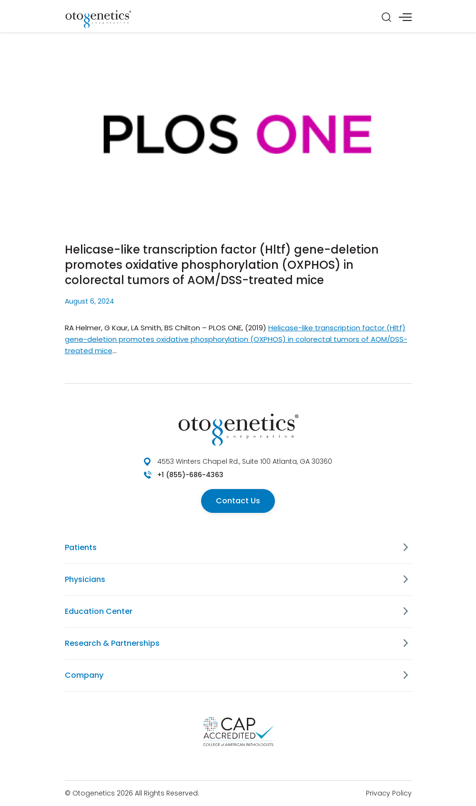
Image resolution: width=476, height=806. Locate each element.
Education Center (98, 611)
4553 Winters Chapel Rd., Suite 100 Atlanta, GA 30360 (244, 461)
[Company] (406, 675)
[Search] (386, 17)
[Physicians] (406, 579)
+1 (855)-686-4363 (190, 475)
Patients (81, 547)
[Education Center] (406, 611)
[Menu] (405, 17)
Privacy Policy (389, 793)
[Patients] (406, 547)
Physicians (85, 579)
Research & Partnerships (112, 643)
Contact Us (238, 500)
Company (84, 675)
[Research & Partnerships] (406, 643)
